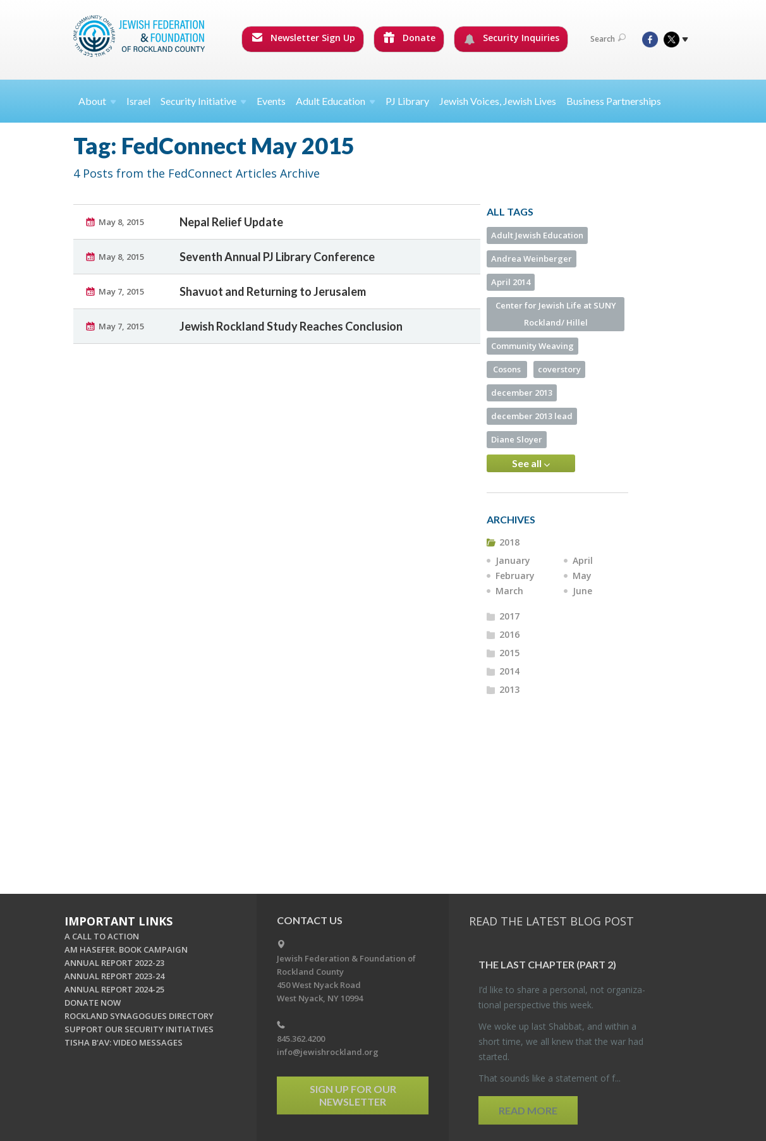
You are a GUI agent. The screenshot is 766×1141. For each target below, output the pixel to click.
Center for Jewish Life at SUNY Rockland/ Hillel (555, 314)
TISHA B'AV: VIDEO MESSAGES (123, 1042)
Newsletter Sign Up (303, 38)
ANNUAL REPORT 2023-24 (114, 976)
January (512, 560)
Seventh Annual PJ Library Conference (277, 257)
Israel (138, 101)
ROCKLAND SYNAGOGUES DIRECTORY (139, 1016)
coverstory (559, 369)
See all (531, 463)
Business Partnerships (613, 101)
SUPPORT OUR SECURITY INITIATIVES (139, 1029)
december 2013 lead (532, 416)
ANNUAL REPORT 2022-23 (114, 962)
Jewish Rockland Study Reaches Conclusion (291, 326)
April (583, 560)
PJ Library (407, 101)
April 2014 (510, 282)
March (509, 591)
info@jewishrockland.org (328, 1052)
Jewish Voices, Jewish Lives (497, 101)
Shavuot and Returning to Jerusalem (272, 291)
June (582, 591)
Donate (409, 38)
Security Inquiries (511, 38)
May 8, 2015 (121, 222)
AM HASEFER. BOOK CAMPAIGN (126, 949)
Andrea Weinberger (531, 258)
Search (608, 39)
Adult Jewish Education (537, 235)
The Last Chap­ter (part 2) (547, 964)
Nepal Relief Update (231, 222)
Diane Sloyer (516, 439)
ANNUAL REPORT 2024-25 (114, 989)
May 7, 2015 (121, 291)
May (582, 576)
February (515, 576)
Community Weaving (532, 345)
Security (203, 101)
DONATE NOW (92, 1002)
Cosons (507, 369)
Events (271, 101)
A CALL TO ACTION (101, 936)
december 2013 (521, 392)
